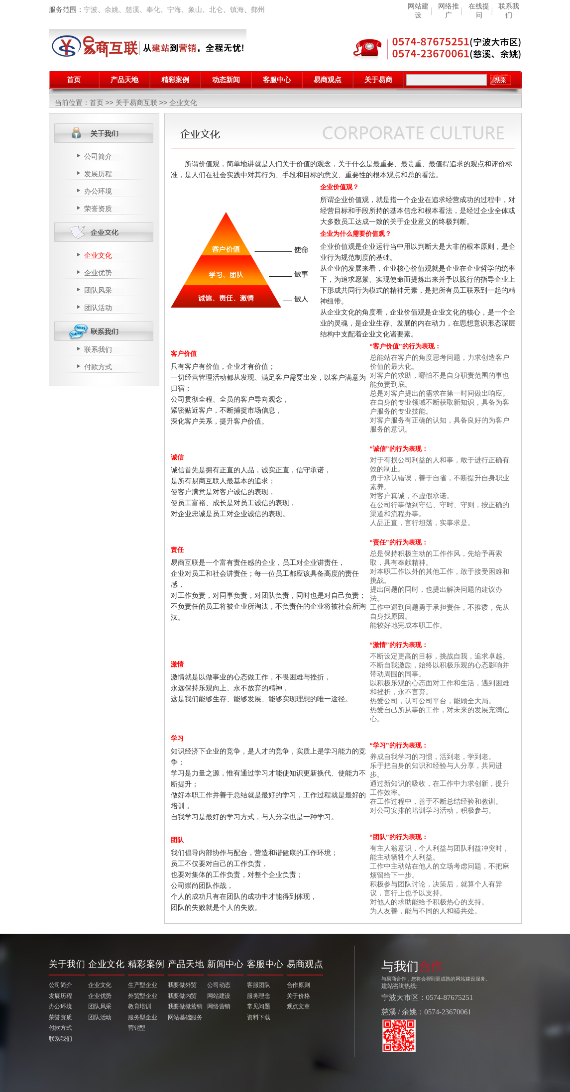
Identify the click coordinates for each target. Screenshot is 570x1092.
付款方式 (98, 367)
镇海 (237, 9)
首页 (74, 80)
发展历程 (98, 174)
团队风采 (98, 290)
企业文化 (98, 255)
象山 (195, 9)
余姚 (111, 9)
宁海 (174, 9)
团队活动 (98, 308)
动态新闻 (226, 80)
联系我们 (98, 349)
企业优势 (98, 273)
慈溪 (132, 9)
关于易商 (378, 80)
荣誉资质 (98, 209)
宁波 (91, 9)
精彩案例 (175, 80)
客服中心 (277, 80)
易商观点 (328, 80)
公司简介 (98, 156)
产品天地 (124, 80)
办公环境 (98, 191)
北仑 (216, 9)
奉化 (153, 9)
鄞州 (258, 9)
